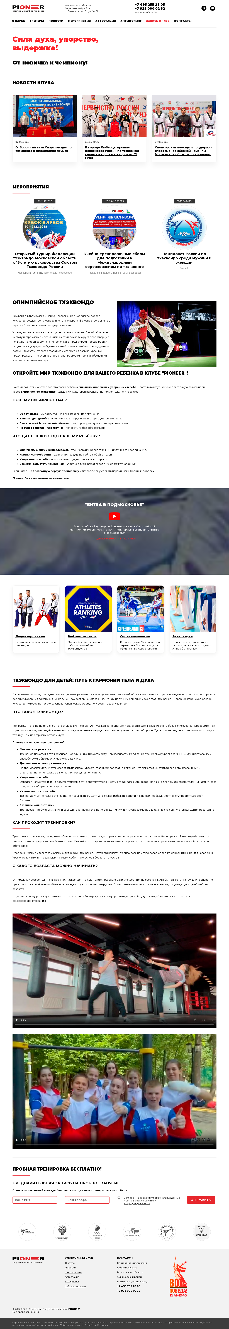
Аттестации (182, 636)
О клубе (18, 21)
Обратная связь (127, 1267)
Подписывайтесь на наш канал (115, 538)
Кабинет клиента (75, 1286)
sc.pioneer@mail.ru (146, 12)
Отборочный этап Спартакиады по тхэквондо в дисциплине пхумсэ (43, 149)
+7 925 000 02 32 (150, 9)
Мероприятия (79, 21)
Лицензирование (30, 636)
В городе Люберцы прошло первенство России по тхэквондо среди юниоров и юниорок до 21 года (112, 152)
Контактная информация (132, 1262)
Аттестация (105, 21)
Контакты (182, 21)
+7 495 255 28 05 (150, 5)
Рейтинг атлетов (82, 636)
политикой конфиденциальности (140, 1202)
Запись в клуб (158, 21)
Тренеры (37, 21)
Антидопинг (131, 21)
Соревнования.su (135, 636)
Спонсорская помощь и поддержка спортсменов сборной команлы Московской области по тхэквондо (183, 151)
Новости (55, 21)
